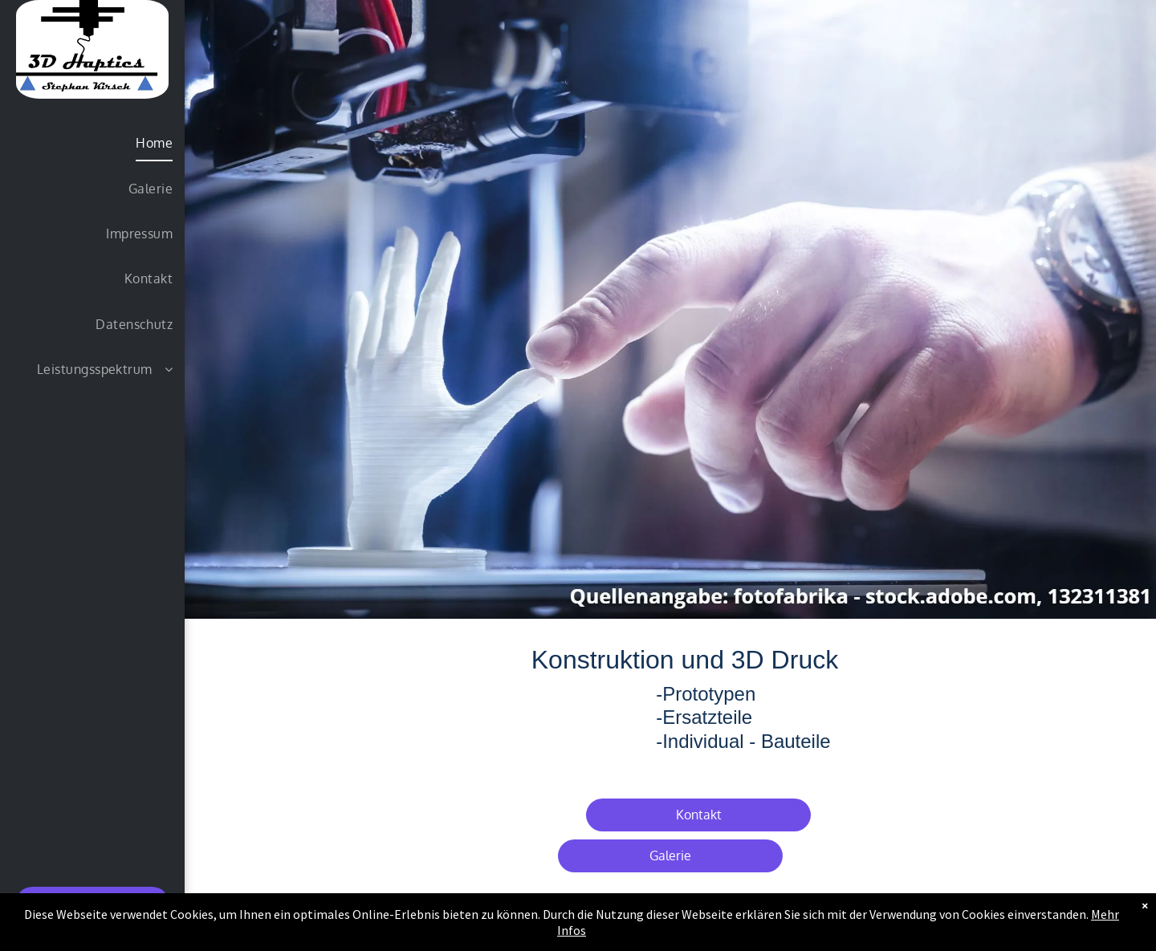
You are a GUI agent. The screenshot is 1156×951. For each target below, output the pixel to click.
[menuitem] (93, 142)
